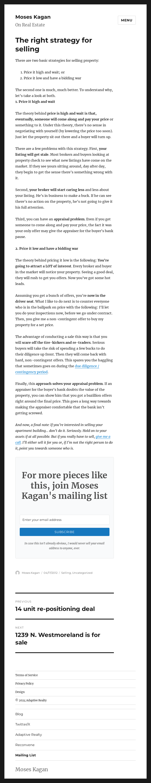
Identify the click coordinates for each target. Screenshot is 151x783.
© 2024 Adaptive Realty (31, 700)
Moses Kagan (33, 17)
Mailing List (25, 755)
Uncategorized (82, 572)
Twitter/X (22, 724)
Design (20, 692)
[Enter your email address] (64, 520)
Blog (19, 714)
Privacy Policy (24, 683)
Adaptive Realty (28, 735)
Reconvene (25, 745)
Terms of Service (26, 675)
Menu (127, 20)
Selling (66, 572)
